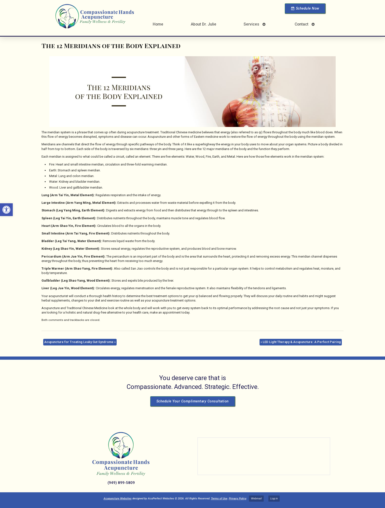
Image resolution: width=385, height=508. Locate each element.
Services (251, 24)
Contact (301, 24)
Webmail (256, 498)
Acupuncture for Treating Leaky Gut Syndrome (80, 342)
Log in (274, 498)
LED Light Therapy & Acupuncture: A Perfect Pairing (301, 342)
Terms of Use (219, 498)
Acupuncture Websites (118, 498)
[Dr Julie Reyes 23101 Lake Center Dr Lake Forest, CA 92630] (264, 456)
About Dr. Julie (203, 24)
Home (158, 24)
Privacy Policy (237, 498)
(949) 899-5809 (121, 483)
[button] (6, 209)
